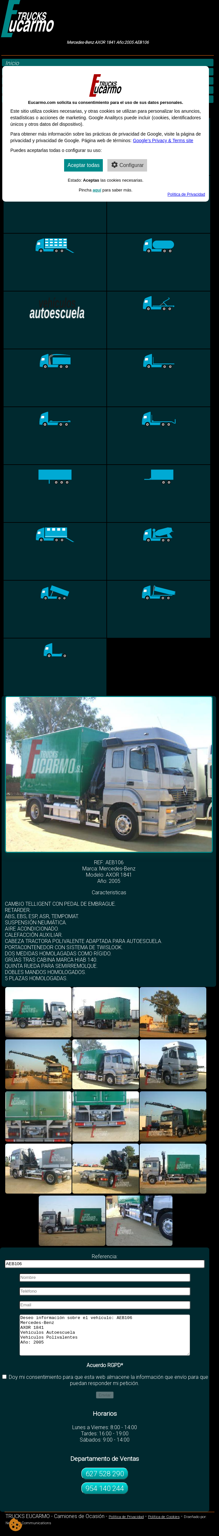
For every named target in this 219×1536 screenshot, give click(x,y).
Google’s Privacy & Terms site (163, 140)
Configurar (127, 165)
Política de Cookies (164, 1525)
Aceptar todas (83, 165)
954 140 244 (105, 1496)
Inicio (12, 63)
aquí (97, 190)
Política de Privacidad (126, 1525)
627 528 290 (105, 1481)
